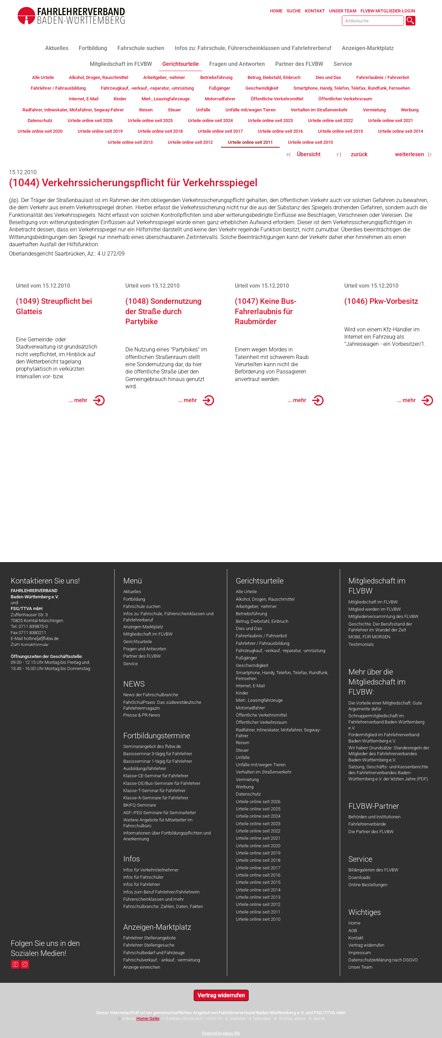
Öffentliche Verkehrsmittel (261, 715)
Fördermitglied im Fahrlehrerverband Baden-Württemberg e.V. (383, 737)
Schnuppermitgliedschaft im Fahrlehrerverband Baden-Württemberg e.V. (386, 721)
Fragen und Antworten (144, 648)
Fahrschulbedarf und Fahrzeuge (154, 952)
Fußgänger (246, 657)
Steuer (242, 750)
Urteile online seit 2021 (258, 838)
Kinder (242, 693)
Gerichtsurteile (137, 641)
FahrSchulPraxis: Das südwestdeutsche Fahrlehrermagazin (162, 705)
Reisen (242, 742)
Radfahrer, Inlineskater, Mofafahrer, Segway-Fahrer (278, 732)
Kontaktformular (35, 644)
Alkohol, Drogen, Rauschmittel (265, 599)
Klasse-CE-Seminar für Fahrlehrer (155, 775)
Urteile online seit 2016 (258, 875)
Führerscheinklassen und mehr (153, 899)
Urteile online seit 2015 (258, 882)
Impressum (359, 952)
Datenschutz (248, 794)
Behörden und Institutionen (374, 816)
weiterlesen (409, 154)
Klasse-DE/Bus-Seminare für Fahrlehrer (161, 783)
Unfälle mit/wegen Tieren (261, 764)
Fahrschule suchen (142, 606)
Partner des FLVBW (142, 656)
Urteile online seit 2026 (258, 801)
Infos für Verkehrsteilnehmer (151, 869)
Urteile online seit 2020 (258, 845)
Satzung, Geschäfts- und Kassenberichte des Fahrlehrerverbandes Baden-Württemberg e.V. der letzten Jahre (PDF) (388, 772)
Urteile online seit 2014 (258, 889)
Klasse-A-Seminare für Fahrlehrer (155, 797)
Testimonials (361, 644)
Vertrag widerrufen (366, 945)
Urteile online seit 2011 (258, 912)
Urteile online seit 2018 (258, 860)
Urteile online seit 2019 (258, 853)
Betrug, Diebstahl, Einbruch (262, 621)
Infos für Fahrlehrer (141, 884)
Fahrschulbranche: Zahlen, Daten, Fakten (163, 906)
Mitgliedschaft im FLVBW (148, 634)
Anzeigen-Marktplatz (143, 626)
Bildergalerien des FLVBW (373, 869)
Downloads (359, 877)
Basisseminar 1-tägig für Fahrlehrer (157, 761)
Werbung (244, 786)
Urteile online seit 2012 (258, 904)
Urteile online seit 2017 (258, 867)
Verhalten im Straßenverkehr (263, 772)
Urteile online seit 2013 (258, 897)
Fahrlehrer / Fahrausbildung (262, 643)
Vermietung (247, 779)
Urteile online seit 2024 (258, 816)
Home (354, 923)
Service (130, 663)
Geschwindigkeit (252, 665)
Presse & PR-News (141, 715)
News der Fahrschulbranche (150, 694)
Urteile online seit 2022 (258, 831)
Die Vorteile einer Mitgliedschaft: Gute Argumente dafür (385, 705)
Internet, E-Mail (250, 685)
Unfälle (243, 757)
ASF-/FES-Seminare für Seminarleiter (159, 812)
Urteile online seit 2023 (258, 823)
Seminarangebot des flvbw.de (152, 746)
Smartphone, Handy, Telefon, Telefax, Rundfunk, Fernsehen (282, 675)
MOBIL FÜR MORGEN (369, 636)
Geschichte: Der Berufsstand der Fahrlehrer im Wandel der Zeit (380, 626)
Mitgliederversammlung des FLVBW (383, 616)
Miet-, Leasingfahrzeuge (259, 700)
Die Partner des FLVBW (371, 831)
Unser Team (360, 967)
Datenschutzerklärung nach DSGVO (383, 959)
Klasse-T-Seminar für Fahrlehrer (154, 790)
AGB (352, 930)
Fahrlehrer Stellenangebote (149, 937)
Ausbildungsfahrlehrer (144, 768)
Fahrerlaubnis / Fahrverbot (261, 635)
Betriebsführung (251, 613)
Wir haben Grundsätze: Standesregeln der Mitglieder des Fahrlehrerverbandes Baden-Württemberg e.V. (388, 753)
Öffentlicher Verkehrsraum (261, 722)
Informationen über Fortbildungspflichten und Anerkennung (167, 835)
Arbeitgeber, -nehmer (256, 606)
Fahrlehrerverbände (367, 824)
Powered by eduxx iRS (221, 1033)
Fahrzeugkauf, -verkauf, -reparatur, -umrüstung (280, 650)
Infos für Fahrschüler (143, 877)
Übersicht (308, 154)
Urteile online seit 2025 (258, 808)
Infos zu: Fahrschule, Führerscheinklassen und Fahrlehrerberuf (168, 616)
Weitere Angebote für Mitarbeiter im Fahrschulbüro (158, 822)
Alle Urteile (246, 591)
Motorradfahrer (250, 707)
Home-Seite (148, 1018)
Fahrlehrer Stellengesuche (148, 945)
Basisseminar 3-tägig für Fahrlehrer (157, 753)
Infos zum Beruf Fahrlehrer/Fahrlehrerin (161, 892)
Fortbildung (134, 599)
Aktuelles (132, 591)
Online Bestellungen (367, 884)
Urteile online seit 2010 (258, 919)
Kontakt (355, 937)
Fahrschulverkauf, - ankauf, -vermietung (161, 959)
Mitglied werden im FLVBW (374, 609)
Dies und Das (249, 628)
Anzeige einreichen (141, 967)
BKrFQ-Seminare (139, 805)
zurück (359, 154)
